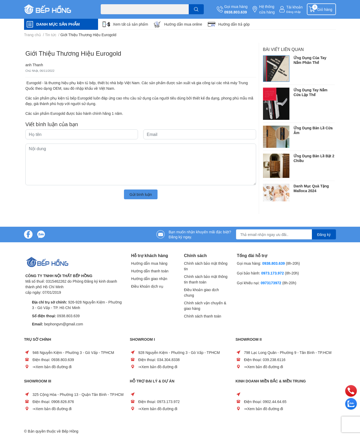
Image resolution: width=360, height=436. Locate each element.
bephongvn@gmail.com (63, 324)
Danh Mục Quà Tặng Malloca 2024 (311, 188)
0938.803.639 (235, 12)
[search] (196, 9)
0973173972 (271, 283)
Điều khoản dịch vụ (147, 286)
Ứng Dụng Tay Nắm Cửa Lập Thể (310, 92)
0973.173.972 (272, 273)
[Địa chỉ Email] (286, 234)
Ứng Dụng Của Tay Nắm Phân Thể (310, 60)
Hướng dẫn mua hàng (149, 263)
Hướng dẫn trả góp (234, 24)
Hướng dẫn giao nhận (149, 278)
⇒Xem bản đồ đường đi (52, 366)
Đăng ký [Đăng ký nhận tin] (324, 234)
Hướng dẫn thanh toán (149, 271)
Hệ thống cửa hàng (267, 9)
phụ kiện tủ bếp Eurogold (71, 98)
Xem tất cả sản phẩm (130, 24)
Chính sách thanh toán (202, 316)
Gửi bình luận (141, 194)
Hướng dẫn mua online (183, 24)
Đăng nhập (293, 11)
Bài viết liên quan (283, 49)
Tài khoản (294, 7)
